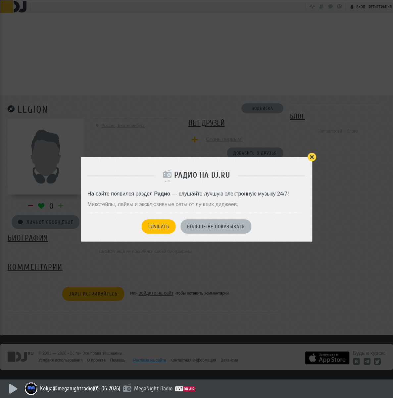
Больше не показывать (216, 227)
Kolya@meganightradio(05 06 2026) (80, 388)
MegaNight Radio (153, 388)
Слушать (158, 227)
